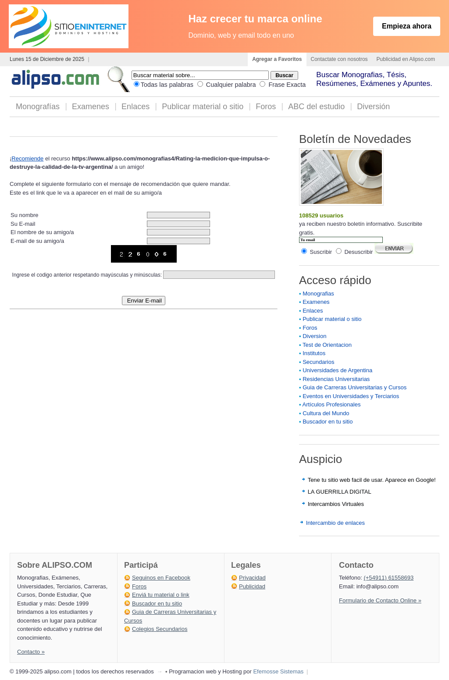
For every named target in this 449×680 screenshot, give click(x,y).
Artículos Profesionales (331, 404)
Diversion (314, 336)
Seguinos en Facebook (161, 577)
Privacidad (252, 577)
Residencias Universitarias (336, 379)
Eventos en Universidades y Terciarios (351, 396)
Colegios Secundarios (159, 629)
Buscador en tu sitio (328, 421)
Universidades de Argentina (337, 370)
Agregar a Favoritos (277, 59)
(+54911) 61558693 (388, 577)
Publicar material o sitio (202, 106)
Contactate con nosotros (339, 59)
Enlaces (135, 106)
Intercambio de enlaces (335, 523)
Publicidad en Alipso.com (406, 59)
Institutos (314, 353)
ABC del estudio (316, 106)
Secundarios (318, 362)
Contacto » (31, 651)
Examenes (90, 106)
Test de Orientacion (327, 345)
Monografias (318, 293)
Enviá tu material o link (160, 594)
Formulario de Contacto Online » (380, 600)
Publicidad (252, 586)
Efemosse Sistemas (278, 671)
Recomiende (27, 158)
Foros (266, 106)
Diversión (373, 106)
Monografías (38, 106)
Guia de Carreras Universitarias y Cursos (354, 387)
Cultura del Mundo (326, 413)
